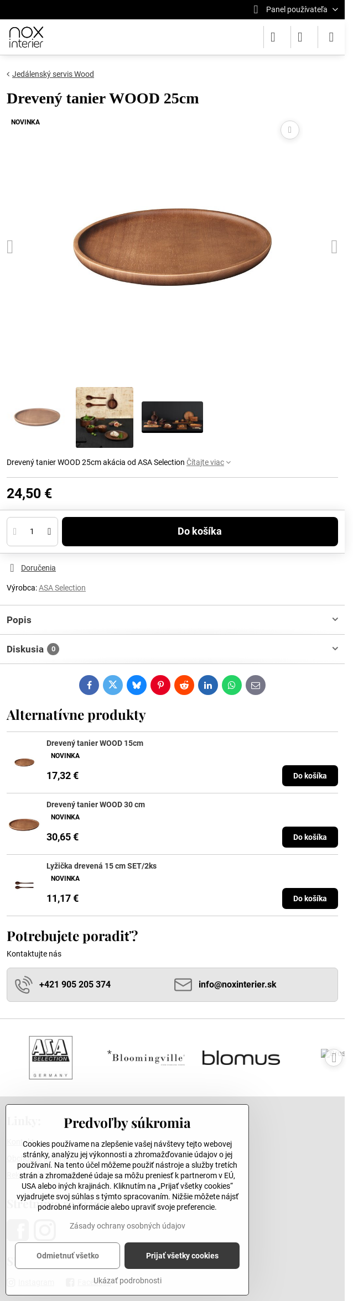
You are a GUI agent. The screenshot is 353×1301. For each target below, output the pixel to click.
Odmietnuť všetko (68, 1255)
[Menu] (331, 37)
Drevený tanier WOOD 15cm (94, 743)
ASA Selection (62, 587)
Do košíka (200, 534)
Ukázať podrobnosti (128, 1280)
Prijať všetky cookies (182, 1255)
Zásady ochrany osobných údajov (127, 1225)
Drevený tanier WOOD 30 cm (95, 804)
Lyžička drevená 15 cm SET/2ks (101, 865)
